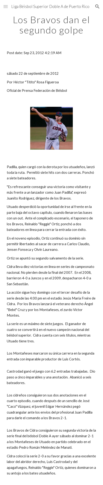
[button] (5, 6)
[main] (51, 25)
